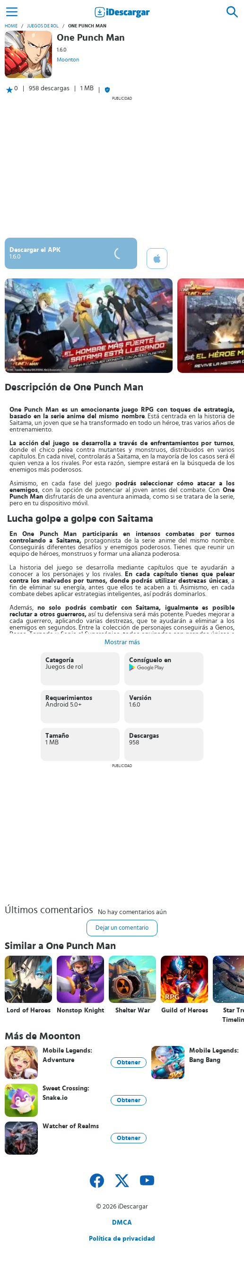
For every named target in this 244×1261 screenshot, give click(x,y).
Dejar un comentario (122, 928)
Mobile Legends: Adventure (67, 1055)
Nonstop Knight (80, 1010)
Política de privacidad (122, 1238)
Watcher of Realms (71, 1126)
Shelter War (132, 1010)
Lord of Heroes (29, 1010)
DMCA (122, 1222)
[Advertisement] (122, 167)
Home (11, 26)
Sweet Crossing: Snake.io (66, 1093)
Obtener (128, 1062)
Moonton (68, 59)
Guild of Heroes (184, 1010)
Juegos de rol (43, 26)
